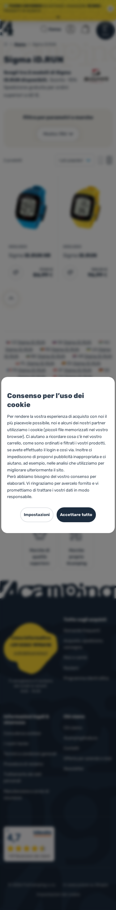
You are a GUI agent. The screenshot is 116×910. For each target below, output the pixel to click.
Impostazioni (37, 514)
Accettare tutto (76, 514)
